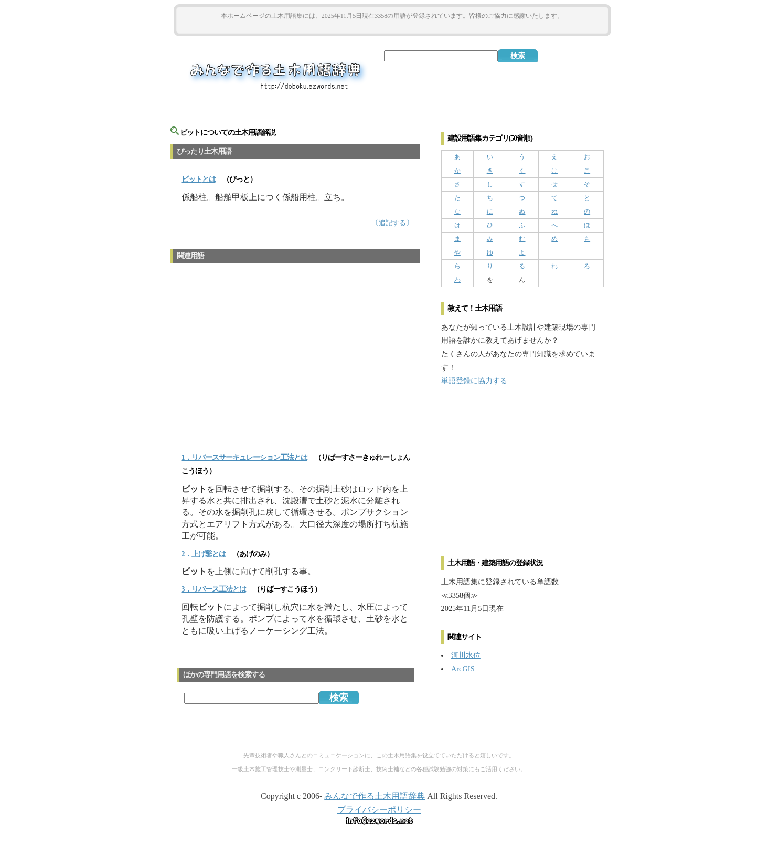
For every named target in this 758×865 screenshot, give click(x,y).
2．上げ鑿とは (204, 554)
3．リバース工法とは (214, 589)
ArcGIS (463, 668)
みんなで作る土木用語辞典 (374, 796)
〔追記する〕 (392, 223)
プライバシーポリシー (379, 809)
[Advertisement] (392, 27)
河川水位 (466, 655)
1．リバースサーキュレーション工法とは (244, 457)
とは (199, 179)
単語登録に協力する (474, 380)
